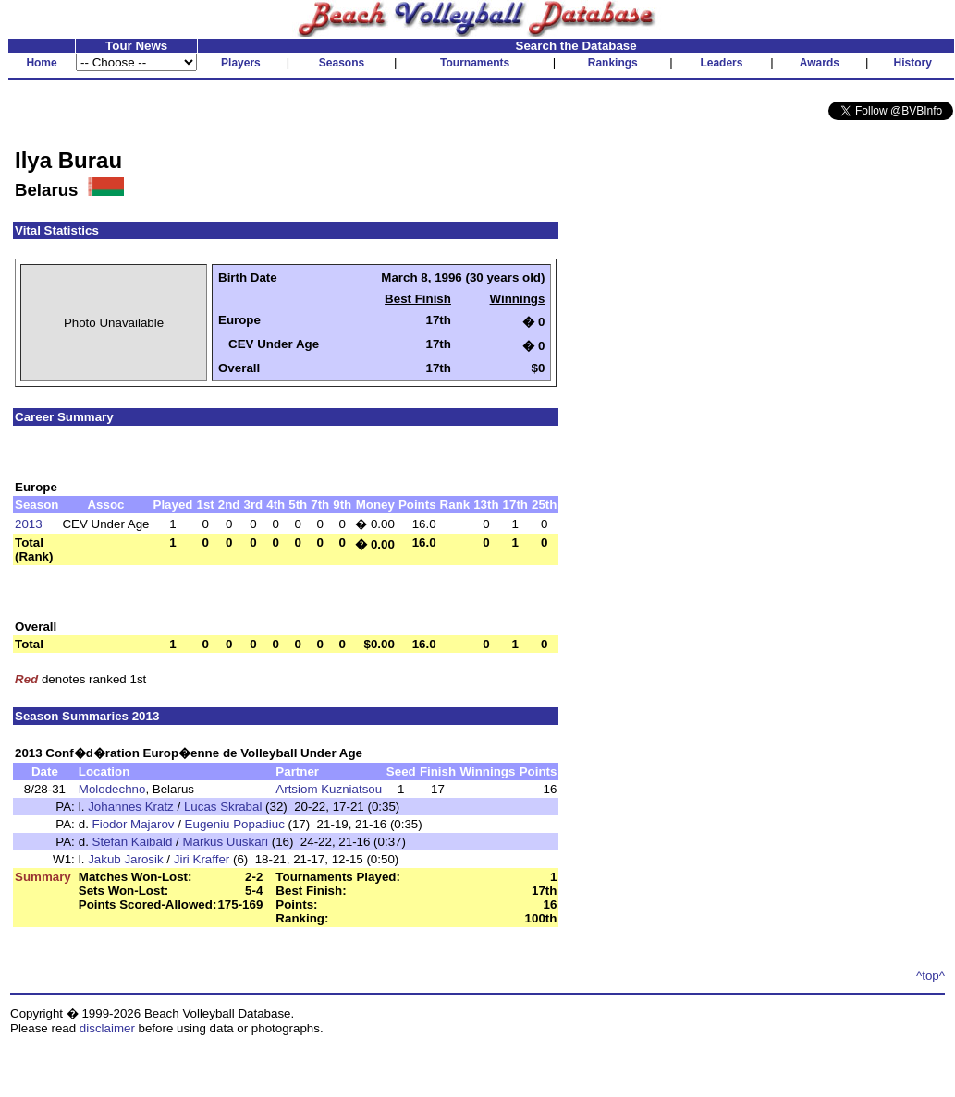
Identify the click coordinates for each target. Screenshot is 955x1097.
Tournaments (474, 62)
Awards (819, 62)
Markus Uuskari (225, 842)
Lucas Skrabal (223, 807)
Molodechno (112, 789)
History (913, 62)
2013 (29, 524)
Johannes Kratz (131, 807)
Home (41, 62)
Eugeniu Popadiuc (235, 824)
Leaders (721, 62)
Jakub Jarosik (126, 859)
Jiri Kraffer (201, 859)
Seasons (341, 62)
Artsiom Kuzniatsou (328, 789)
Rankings (613, 62)
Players (241, 62)
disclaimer (107, 1028)
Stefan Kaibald (132, 842)
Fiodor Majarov (133, 824)
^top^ (930, 975)
